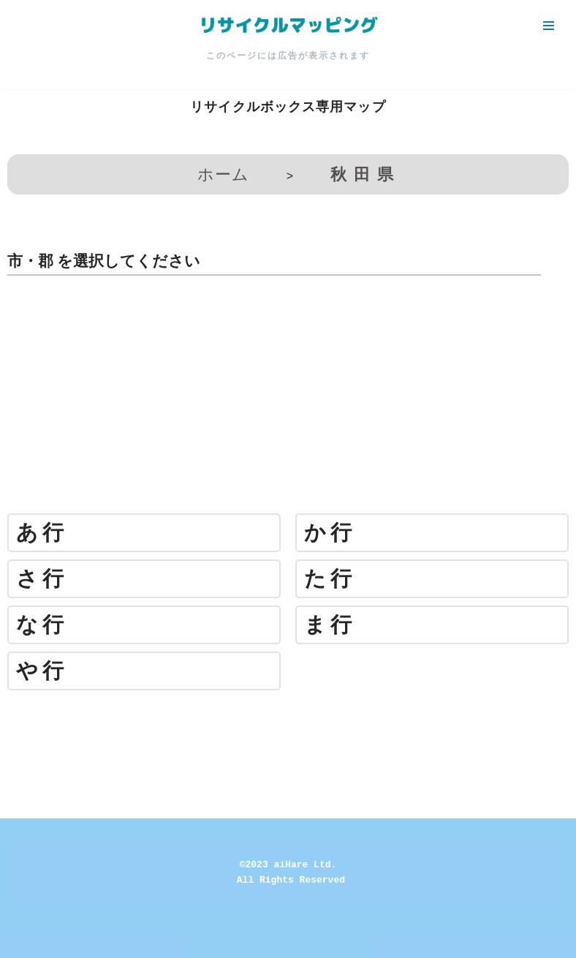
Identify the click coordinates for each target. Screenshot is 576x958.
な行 (42, 624)
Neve (221, 943)
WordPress (339, 943)
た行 (330, 578)
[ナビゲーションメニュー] (548, 25)
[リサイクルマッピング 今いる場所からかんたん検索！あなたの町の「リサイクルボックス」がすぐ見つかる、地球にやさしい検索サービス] (288, 26)
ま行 (330, 624)
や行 (42, 671)
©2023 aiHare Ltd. (288, 864)
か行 (330, 532)
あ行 (42, 532)
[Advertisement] (288, 400)
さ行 (42, 578)
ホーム (223, 174)
